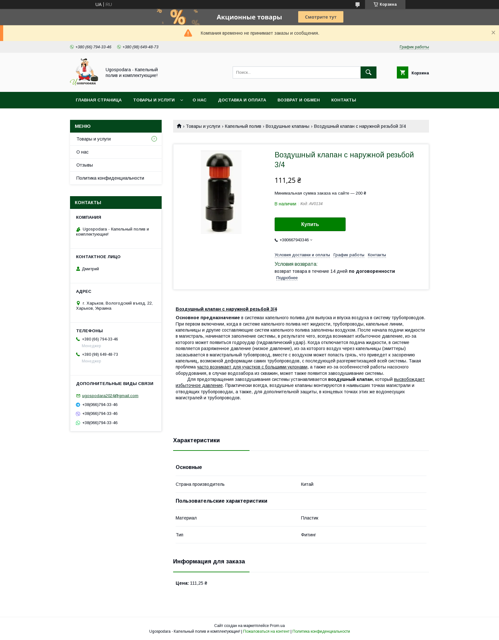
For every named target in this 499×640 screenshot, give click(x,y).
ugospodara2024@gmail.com (110, 395)
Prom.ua (277, 625)
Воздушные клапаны (287, 126)
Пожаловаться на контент (266, 631)
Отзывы (84, 165)
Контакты (343, 100)
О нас (200, 100)
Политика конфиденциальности (110, 178)
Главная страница (99, 100)
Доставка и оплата (242, 100)
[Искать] (368, 72)
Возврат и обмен (299, 100)
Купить (310, 224)
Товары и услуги (154, 100)
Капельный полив (243, 126)
